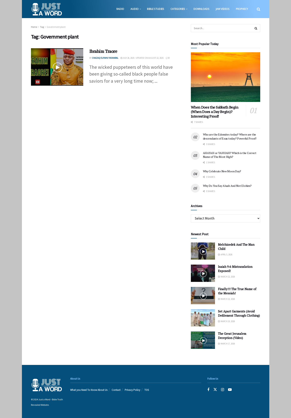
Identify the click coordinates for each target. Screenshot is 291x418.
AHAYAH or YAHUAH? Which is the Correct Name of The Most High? (229, 155)
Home (34, 26)
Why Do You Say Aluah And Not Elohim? (227, 186)
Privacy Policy (132, 390)
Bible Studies (155, 9)
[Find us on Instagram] (222, 389)
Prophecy (242, 9)
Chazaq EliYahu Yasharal (105, 57)
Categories (178, 9)
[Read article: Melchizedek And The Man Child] (203, 251)
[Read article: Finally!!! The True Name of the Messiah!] (203, 295)
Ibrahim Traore (103, 51)
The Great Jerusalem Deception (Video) (232, 336)
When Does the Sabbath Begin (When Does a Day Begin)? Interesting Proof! (214, 112)
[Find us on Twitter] (215, 389)
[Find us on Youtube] (230, 389)
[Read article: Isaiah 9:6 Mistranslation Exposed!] (203, 273)
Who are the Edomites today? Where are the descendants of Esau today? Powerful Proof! (229, 136)
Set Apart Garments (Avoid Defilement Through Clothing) (239, 313)
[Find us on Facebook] (208, 389)
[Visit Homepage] (46, 9)
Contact (116, 390)
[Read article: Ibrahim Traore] (57, 67)
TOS (146, 390)
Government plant (56, 26)
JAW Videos (222, 9)
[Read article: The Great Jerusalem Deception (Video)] (203, 340)
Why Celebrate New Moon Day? (222, 171)
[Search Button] (258, 9)
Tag (42, 26)
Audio (135, 9)
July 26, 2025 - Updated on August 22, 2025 (141, 57)
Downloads (201, 9)
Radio (120, 9)
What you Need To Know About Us (88, 390)
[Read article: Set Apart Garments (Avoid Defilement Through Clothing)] (203, 318)
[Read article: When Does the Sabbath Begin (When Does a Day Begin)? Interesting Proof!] (225, 77)
